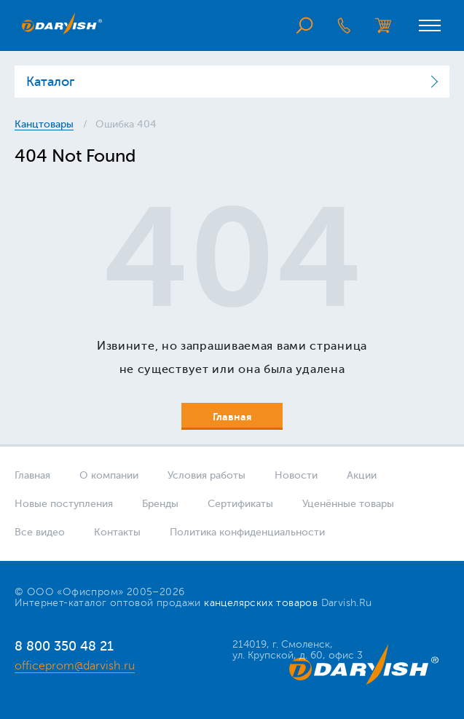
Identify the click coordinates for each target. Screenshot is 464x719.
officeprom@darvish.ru (75, 665)
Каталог (50, 81)
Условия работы (206, 475)
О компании (108, 475)
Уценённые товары (348, 503)
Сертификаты (240, 503)
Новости (296, 475)
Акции (362, 475)
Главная (32, 475)
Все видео (40, 532)
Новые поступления (64, 503)
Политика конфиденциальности (247, 532)
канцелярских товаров (261, 602)
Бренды (160, 503)
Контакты (117, 532)
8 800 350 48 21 (64, 646)
